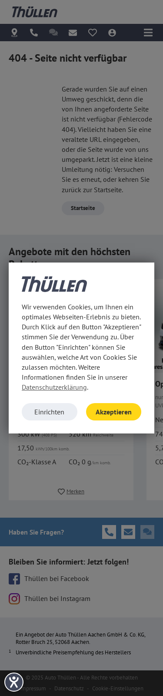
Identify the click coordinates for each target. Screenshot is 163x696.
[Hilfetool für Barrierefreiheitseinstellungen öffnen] (13, 682)
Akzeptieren (114, 411)
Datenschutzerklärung (54, 387)
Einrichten (49, 411)
